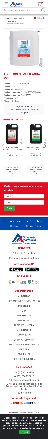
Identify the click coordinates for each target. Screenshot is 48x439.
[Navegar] (3, 146)
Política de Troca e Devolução (24, 258)
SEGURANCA (24, 354)
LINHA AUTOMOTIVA (24, 339)
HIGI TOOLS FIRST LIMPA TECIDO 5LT (36, 148)
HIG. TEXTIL (24, 320)
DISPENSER (24, 306)
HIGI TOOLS (14, 101)
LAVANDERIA (24, 335)
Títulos (14, 226)
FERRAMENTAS (24, 315)
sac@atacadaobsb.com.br (24, 380)
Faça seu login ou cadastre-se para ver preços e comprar (24, 109)
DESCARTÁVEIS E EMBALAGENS (24, 301)
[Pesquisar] (43, 10)
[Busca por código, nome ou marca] (21, 10)
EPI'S (24, 311)
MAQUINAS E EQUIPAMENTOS (24, 344)
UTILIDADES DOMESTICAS (24, 359)
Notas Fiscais (33, 226)
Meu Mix (14, 221)
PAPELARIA (24, 349)
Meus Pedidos (34, 221)
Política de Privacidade (24, 253)
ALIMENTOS (24, 296)
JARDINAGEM (24, 330)
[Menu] (6, 4)
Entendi (25, 433)
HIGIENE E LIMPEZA (24, 325)
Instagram (24, 392)
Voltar (39, 18)
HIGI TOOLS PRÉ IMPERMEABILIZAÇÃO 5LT (12, 148)
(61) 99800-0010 (24, 376)
